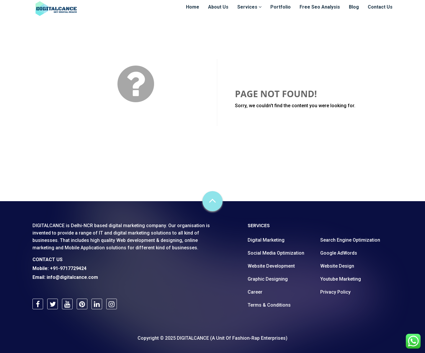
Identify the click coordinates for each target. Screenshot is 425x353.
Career (255, 292)
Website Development (271, 266)
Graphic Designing (268, 279)
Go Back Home (263, 120)
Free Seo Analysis (320, 12)
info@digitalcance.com (72, 277)
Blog (354, 12)
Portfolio (280, 12)
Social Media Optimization (276, 253)
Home (192, 12)
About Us (218, 12)
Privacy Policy (335, 292)
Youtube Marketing (340, 279)
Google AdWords (338, 253)
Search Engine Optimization (350, 240)
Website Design (337, 266)
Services (249, 12)
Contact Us (380, 12)
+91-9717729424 (68, 268)
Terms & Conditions (269, 305)
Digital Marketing (266, 240)
